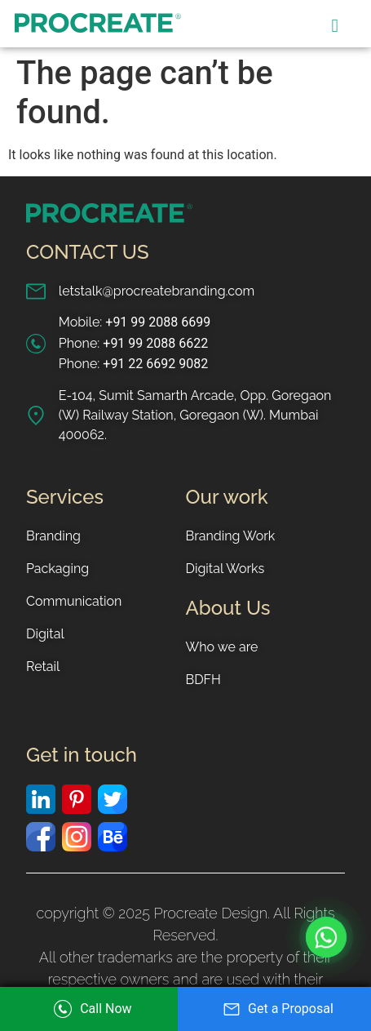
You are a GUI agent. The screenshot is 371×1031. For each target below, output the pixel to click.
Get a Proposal (274, 1008)
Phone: (133, 344)
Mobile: (134, 323)
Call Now (88, 1009)
